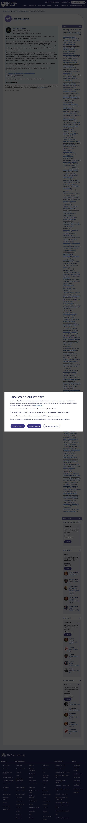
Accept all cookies (17, 426)
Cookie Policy (38, 405)
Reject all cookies (34, 426)
